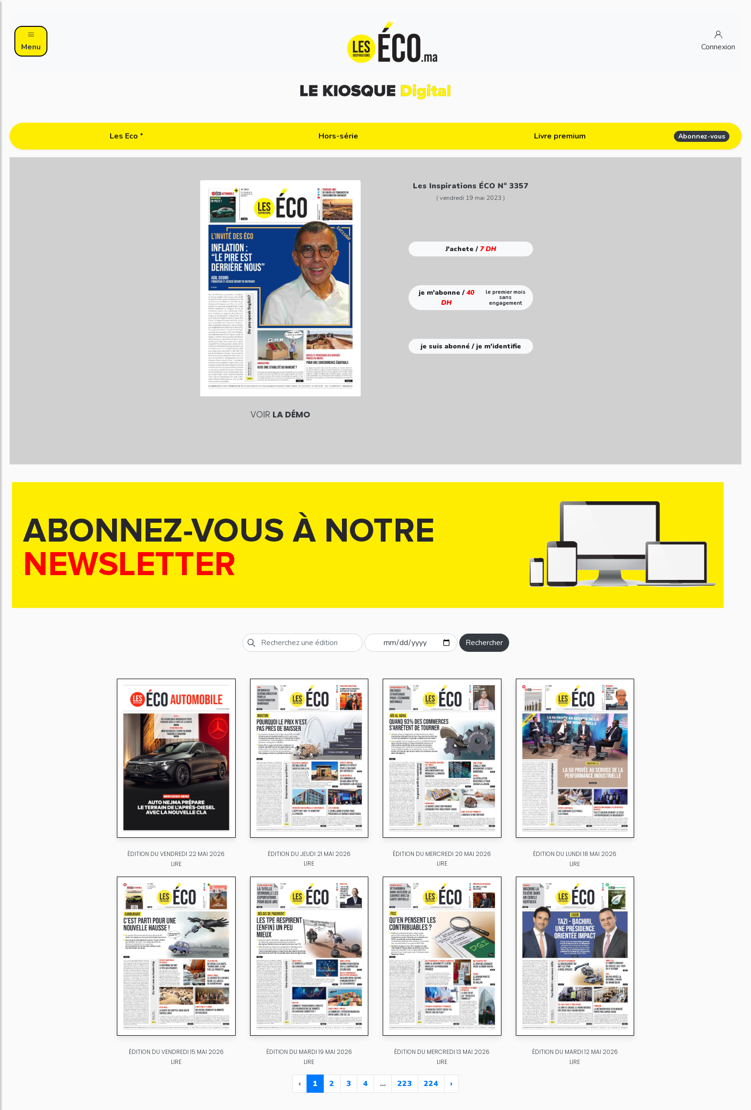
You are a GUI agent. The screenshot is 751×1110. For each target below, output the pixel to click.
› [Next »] (451, 1083)
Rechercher (484, 642)
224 (431, 1083)
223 (405, 1083)
